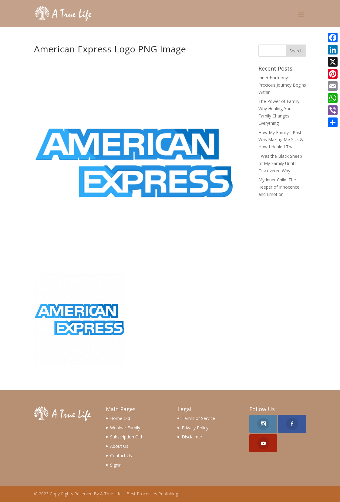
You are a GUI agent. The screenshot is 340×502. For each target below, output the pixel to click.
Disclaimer (192, 437)
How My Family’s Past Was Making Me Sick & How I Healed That (280, 140)
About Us (119, 446)
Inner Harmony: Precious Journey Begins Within (282, 85)
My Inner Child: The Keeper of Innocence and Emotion (278, 187)
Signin (116, 465)
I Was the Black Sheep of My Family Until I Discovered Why (280, 163)
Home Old (120, 418)
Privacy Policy (195, 428)
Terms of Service (198, 418)
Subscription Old (126, 437)
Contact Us (121, 455)
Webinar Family (125, 428)
